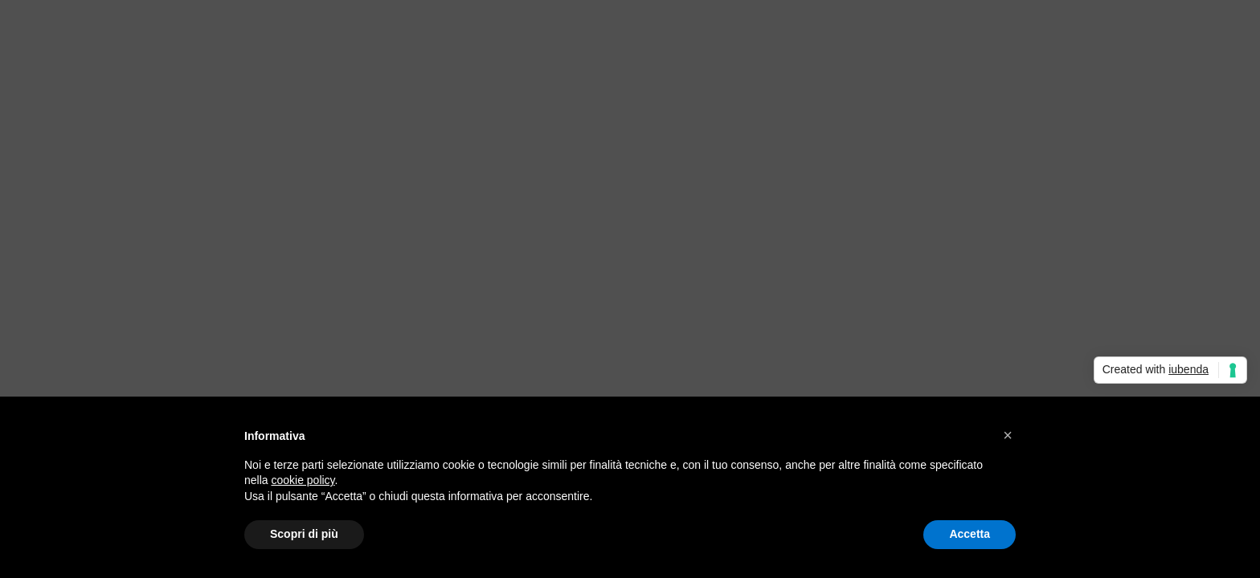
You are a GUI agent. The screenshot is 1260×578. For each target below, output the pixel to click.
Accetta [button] (969, 533)
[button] (1008, 435)
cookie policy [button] (302, 480)
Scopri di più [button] (304, 533)
